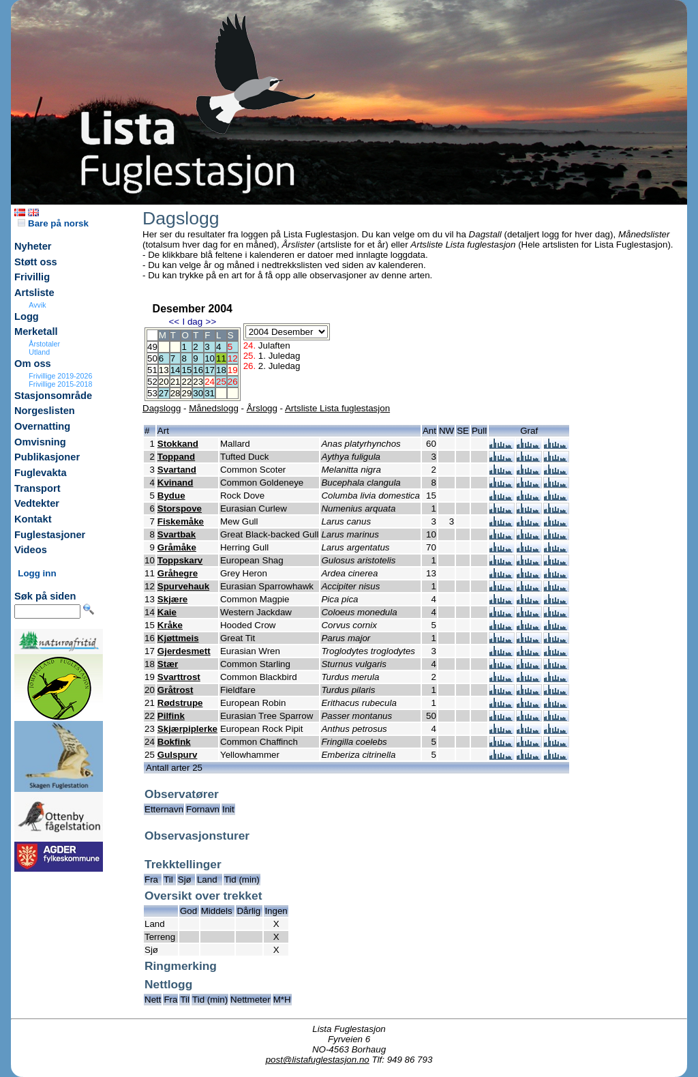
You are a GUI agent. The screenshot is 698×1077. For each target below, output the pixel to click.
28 (175, 393)
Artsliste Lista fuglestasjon (337, 408)
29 (186, 393)
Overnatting (42, 426)
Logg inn (37, 573)
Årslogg (262, 408)
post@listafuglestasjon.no (317, 1059)
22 (186, 382)
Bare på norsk (53, 223)
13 (164, 370)
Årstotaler (44, 344)
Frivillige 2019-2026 (60, 376)
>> (211, 321)
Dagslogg (161, 408)
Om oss (32, 363)
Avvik (37, 305)
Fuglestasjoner (49, 534)
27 (164, 393)
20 (164, 382)
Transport (37, 488)
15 (186, 370)
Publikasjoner (47, 457)
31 (209, 393)
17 (209, 370)
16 (198, 370)
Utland (39, 352)
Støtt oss (35, 261)
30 (198, 393)
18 (221, 370)
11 (221, 358)
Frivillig (32, 276)
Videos (30, 549)
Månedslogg (214, 408)
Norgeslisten (44, 410)
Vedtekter (36, 503)
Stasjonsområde (53, 395)
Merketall (36, 331)
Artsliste (34, 292)
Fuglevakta (40, 472)
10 (209, 358)
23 (198, 382)
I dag (192, 321)
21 (175, 382)
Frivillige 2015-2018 (60, 384)
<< (173, 321)
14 (175, 370)
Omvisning (40, 442)
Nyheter (33, 246)
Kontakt (33, 519)
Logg (26, 316)
